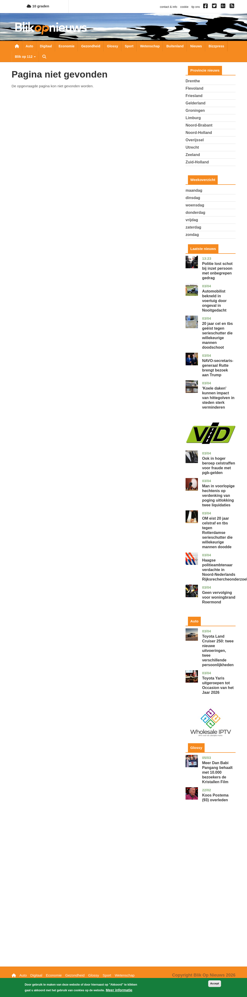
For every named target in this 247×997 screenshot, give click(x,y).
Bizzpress (216, 46)
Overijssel (195, 140)
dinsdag (193, 198)
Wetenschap (150, 46)
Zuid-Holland (197, 162)
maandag (194, 190)
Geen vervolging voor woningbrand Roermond (218, 597)
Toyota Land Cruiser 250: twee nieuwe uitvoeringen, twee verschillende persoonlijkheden (218, 650)
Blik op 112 (25, 57)
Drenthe (193, 81)
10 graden (38, 6)
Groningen (195, 110)
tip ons (196, 7)
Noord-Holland (199, 133)
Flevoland (194, 88)
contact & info (168, 7)
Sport (129, 46)
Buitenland (174, 46)
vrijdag (192, 220)
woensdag (195, 205)
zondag (192, 235)
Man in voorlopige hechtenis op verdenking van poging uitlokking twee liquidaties (218, 495)
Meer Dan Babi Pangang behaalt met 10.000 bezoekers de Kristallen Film (217, 772)
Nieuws (196, 46)
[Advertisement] (211, 891)
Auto (29, 46)
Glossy (112, 46)
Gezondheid (90, 46)
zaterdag (193, 227)
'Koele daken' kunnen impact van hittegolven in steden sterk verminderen (218, 397)
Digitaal (46, 46)
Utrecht (192, 147)
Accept (214, 983)
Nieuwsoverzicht (17, 46)
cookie (184, 7)
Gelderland (196, 103)
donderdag (195, 212)
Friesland (194, 96)
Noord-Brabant (199, 125)
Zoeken (44, 56)
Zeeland (193, 155)
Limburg (193, 118)
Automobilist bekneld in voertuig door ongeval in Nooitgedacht (214, 300)
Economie (67, 46)
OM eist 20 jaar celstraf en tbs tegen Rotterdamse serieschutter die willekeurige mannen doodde (217, 532)
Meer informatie (119, 990)
